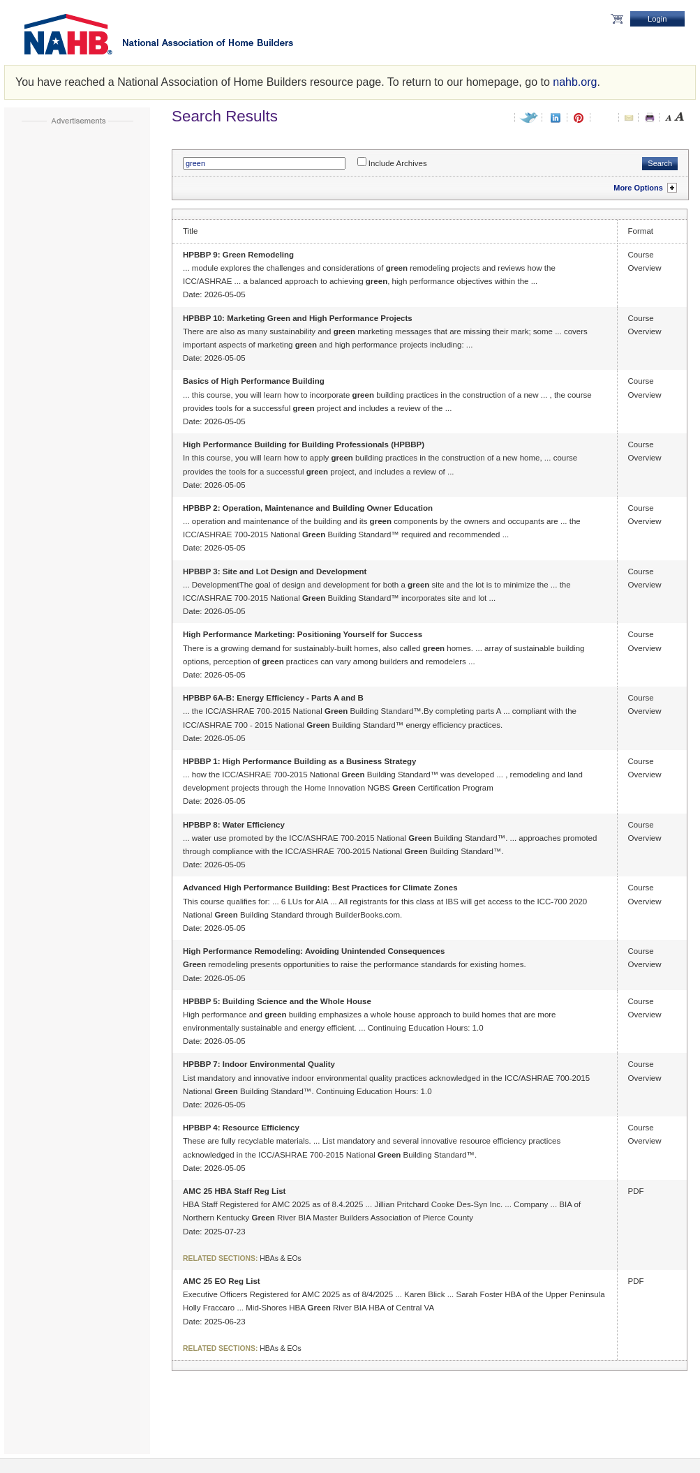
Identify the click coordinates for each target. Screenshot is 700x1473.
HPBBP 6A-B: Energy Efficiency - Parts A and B (273, 698)
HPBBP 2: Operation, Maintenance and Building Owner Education (308, 508)
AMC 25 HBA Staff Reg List (234, 1191)
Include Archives (397, 163)
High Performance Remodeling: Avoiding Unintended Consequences (314, 951)
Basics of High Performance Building (254, 381)
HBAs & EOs (280, 1258)
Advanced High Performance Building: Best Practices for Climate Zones (320, 887)
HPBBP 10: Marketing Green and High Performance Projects (297, 318)
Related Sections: (220, 1258)
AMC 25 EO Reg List (221, 1281)
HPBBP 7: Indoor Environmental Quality (259, 1064)
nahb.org (575, 82)
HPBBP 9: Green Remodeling (238, 255)
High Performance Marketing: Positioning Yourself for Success (302, 634)
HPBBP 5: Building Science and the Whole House (277, 1001)
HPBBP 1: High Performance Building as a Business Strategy (299, 761)
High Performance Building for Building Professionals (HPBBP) (303, 444)
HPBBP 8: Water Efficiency (234, 825)
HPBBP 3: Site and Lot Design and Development (274, 571)
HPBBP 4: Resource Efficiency (241, 1127)
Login (657, 19)
